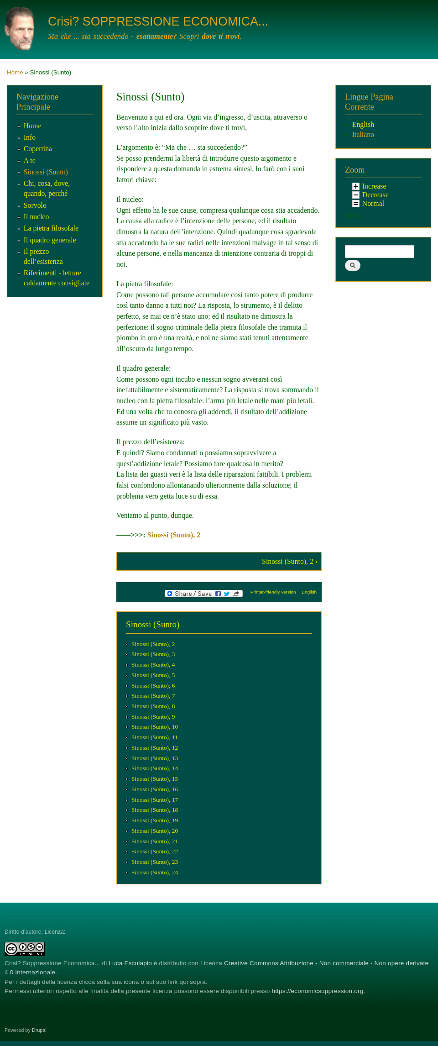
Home (15, 72)
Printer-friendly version (273, 591)
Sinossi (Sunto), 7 (153, 695)
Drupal (39, 1030)
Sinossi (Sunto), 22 (154, 851)
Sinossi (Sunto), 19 (154, 820)
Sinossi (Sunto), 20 (154, 830)
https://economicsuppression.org (317, 991)
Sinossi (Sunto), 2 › (290, 561)
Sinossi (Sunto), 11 (154, 737)
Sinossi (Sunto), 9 (153, 716)
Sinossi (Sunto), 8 (153, 706)
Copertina (38, 148)
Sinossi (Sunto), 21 (154, 841)
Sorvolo (35, 205)
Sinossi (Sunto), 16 (154, 789)
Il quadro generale (50, 240)
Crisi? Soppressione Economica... (52, 963)
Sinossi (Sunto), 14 (154, 768)
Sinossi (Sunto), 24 (154, 872)
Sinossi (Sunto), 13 (154, 758)
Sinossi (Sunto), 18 (154, 809)
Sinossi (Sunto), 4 (153, 664)
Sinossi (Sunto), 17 (154, 799)
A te (30, 160)
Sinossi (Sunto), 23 (154, 861)
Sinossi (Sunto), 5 (153, 675)
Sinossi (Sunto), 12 (154, 747)
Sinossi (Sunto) (46, 172)
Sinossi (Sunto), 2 (173, 535)
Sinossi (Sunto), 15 (154, 778)
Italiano (363, 134)
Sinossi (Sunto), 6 (153, 685)
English (309, 591)
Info (30, 137)
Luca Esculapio (130, 963)
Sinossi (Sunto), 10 (154, 726)
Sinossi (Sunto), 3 (153, 654)
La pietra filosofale (51, 228)
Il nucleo (36, 217)
